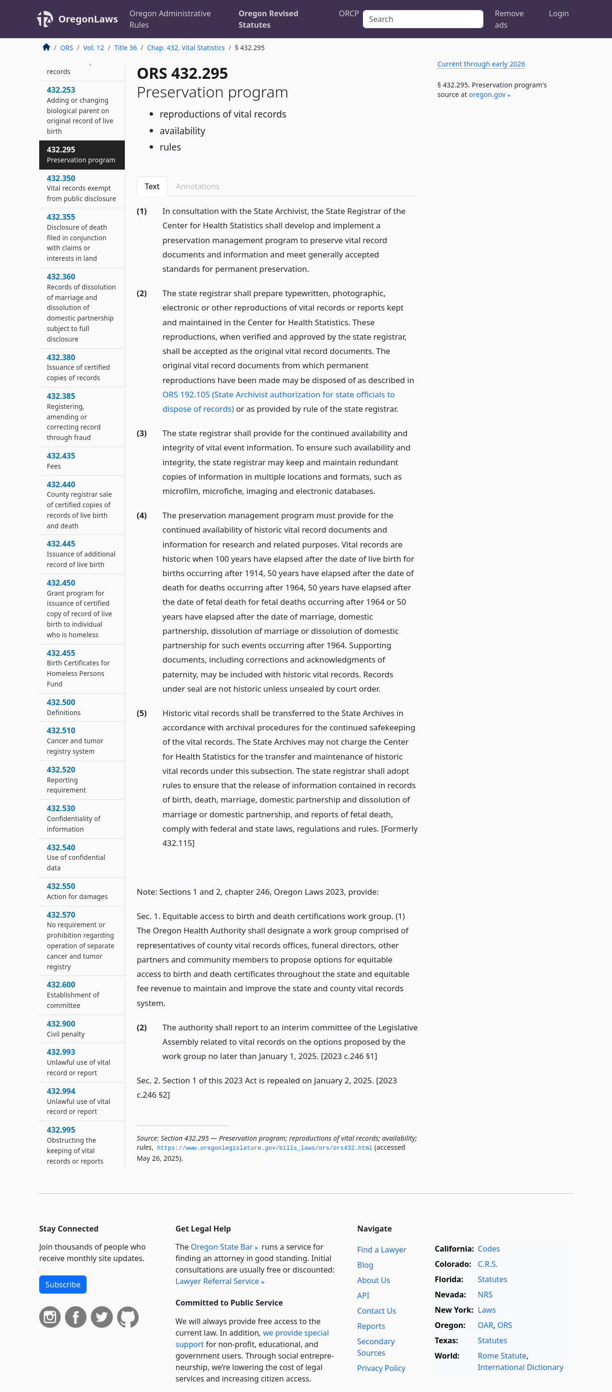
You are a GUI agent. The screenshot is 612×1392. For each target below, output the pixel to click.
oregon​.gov (487, 94)
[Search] (423, 19)
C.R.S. (488, 1264)
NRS (485, 1294)
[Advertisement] (501, 264)
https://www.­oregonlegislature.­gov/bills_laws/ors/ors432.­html (265, 1148)
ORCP (349, 13)
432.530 (73, 818)
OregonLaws (88, 18)
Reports (371, 1326)
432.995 (75, 1144)
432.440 (79, 504)
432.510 (75, 740)
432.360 (81, 307)
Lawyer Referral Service (217, 1281)
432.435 (61, 460)
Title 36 (125, 47)
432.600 (73, 994)
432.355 (77, 237)
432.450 (79, 608)
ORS (66, 47)
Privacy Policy (381, 1368)
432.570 (80, 940)
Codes (489, 1248)
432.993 (78, 1062)
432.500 (64, 707)
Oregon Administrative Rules (170, 19)
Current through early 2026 (481, 63)
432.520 (66, 779)
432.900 (66, 1028)
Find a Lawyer (381, 1249)
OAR (485, 1325)
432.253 (80, 110)
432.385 (74, 416)
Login (559, 13)
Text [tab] (152, 186)
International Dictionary (520, 1367)
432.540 (76, 857)
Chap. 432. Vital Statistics (186, 47)
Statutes (492, 1279)
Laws (487, 1310)
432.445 (81, 553)
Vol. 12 (93, 47)
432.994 (78, 1101)
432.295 (81, 154)
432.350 (81, 188)
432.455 (78, 668)
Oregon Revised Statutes (268, 19)
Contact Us (376, 1311)
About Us (373, 1280)
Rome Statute (502, 1355)
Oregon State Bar (222, 1247)
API (363, 1295)
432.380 (78, 367)
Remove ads (509, 19)
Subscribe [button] (62, 1284)
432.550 (77, 891)
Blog (365, 1265)
